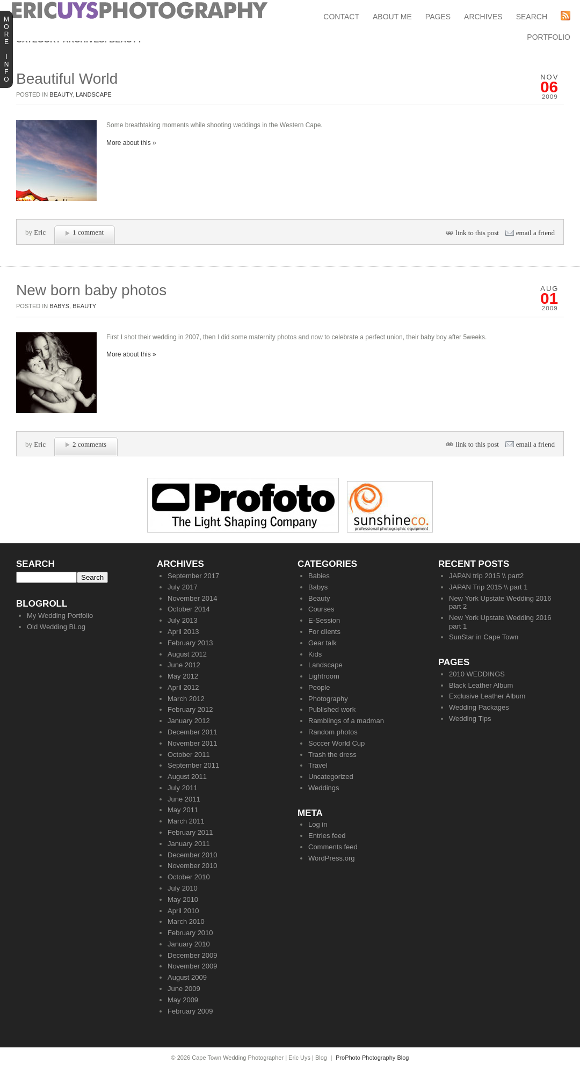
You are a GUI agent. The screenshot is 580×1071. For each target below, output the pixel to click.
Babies (319, 576)
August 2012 (187, 654)
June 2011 (184, 799)
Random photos (333, 732)
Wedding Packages (479, 707)
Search (531, 16)
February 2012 (190, 709)
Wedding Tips (470, 719)
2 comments (89, 444)
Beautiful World (67, 78)
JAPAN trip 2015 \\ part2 (486, 576)
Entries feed (326, 836)
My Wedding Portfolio (60, 615)
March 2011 (186, 821)
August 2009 (187, 977)
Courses (321, 609)
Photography (328, 699)
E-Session (324, 620)
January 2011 (189, 844)
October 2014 (189, 609)
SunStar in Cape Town (483, 637)
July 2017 (183, 587)
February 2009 (190, 1011)
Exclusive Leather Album (487, 696)
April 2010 (183, 911)
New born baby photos (91, 290)
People (319, 687)
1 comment (88, 232)
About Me (392, 16)
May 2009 (183, 1000)
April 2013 (183, 632)
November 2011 (193, 743)
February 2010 (190, 933)
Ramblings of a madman (346, 721)
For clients (324, 632)
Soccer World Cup (336, 743)
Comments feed (333, 847)
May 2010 (183, 899)
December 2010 (193, 855)
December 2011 (193, 732)
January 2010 (189, 944)
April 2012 (183, 687)
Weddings (323, 788)
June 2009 (184, 989)
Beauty (61, 94)
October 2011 (189, 755)
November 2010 (193, 866)
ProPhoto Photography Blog (372, 1057)
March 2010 (186, 921)
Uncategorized (330, 777)
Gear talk (322, 643)
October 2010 (189, 877)
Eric (40, 232)
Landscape (94, 94)
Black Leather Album (481, 685)
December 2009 (193, 955)
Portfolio (548, 37)
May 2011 (183, 810)
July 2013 (183, 620)
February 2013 (190, 643)
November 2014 (193, 598)
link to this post (477, 233)
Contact (341, 16)
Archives (483, 16)
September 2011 (193, 765)
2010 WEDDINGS (477, 674)
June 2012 (184, 665)
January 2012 (189, 721)
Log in (317, 824)
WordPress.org (331, 858)
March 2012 (186, 699)
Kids (315, 654)
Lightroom (323, 676)
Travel (318, 765)
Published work (332, 709)
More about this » (131, 143)
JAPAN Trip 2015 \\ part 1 (488, 587)
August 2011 (187, 777)
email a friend (535, 233)
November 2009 (193, 966)
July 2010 (183, 888)
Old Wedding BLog (56, 627)
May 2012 (183, 676)
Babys (59, 306)
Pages (438, 16)
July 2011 (183, 788)
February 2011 (190, 832)
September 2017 (193, 576)
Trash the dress (332, 755)
